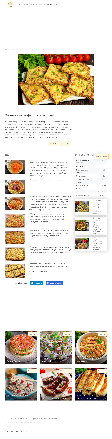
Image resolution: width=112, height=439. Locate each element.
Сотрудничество (38, 418)
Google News (54, 283)
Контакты (53, 418)
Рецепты (48, 4)
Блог (55, 4)
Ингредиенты (36, 4)
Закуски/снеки (14, 49)
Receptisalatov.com (16, 422)
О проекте (10, 418)
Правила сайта (10, 426)
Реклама (22, 418)
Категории (23, 4)
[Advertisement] (56, 26)
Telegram (36, 283)
